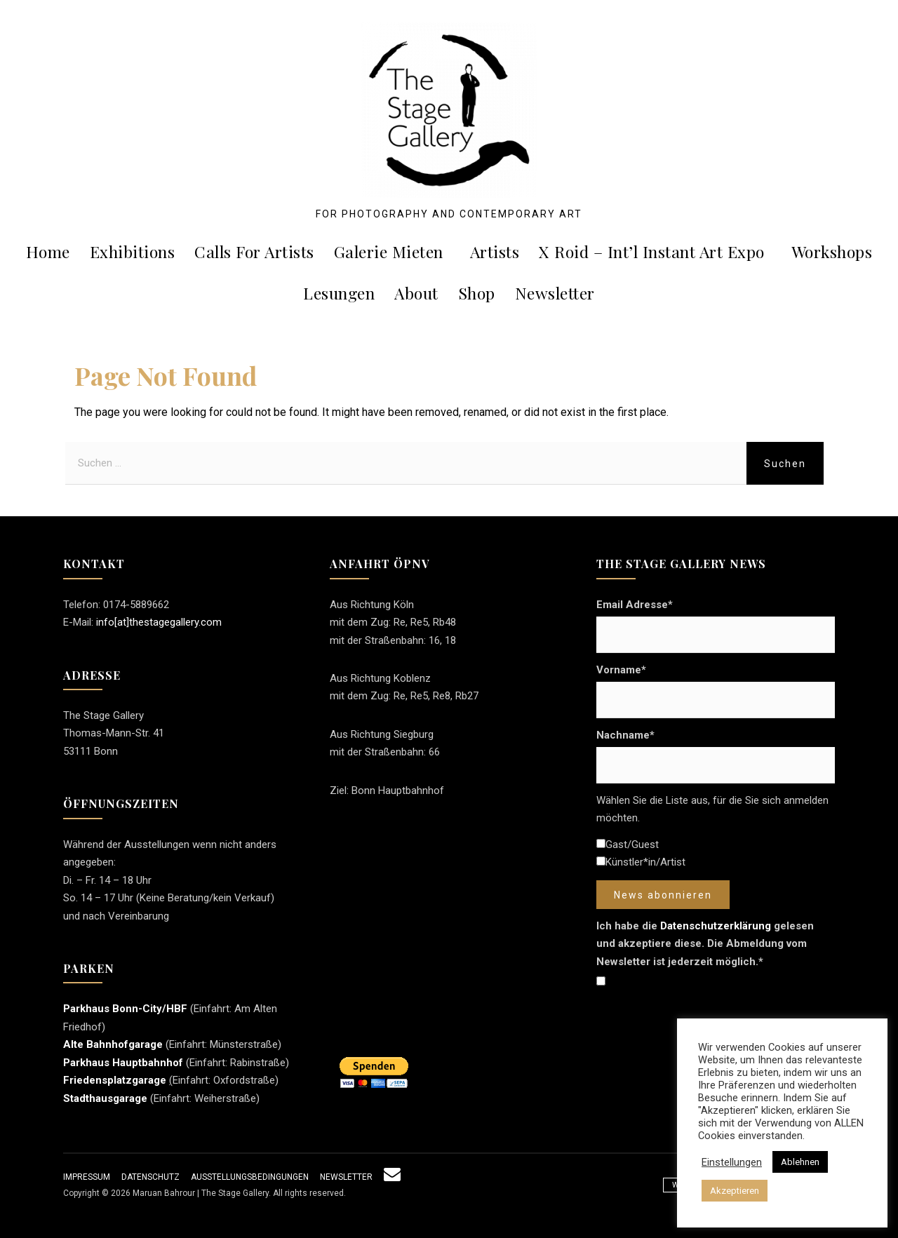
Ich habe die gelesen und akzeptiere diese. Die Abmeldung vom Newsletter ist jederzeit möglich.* (705, 944)
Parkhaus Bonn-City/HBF (125, 1008)
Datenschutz (150, 1177)
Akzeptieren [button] (734, 1190)
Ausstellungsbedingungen (250, 1177)
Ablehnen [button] (800, 1162)
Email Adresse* (634, 604)
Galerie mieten (394, 251)
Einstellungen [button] (732, 1162)
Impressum (86, 1177)
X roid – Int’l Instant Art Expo (657, 251)
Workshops (832, 251)
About (416, 293)
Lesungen (339, 293)
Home (48, 251)
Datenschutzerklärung (715, 926)
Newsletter (555, 293)
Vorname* (621, 670)
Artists (495, 251)
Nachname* (625, 735)
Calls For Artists (254, 251)
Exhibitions (132, 251)
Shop (476, 293)
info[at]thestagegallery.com (159, 622)
